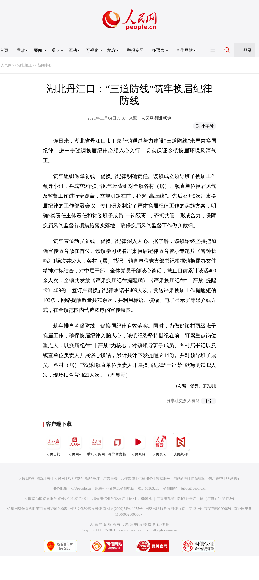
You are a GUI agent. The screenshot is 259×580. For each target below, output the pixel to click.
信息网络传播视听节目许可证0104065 (37, 509)
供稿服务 (145, 478)
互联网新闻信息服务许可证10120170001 (56, 499)
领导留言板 (117, 444)
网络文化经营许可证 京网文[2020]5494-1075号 (106, 509)
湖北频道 (24, 65)
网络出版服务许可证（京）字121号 (173, 509)
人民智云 (159, 444)
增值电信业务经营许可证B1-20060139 (122, 499)
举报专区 (135, 50)
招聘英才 (92, 478)
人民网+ (75, 444)
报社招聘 (75, 478)
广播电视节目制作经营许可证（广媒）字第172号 (195, 499)
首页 (4, 50)
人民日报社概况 (31, 478)
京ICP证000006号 (218, 509)
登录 (247, 50)
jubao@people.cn (193, 488)
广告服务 (110, 478)
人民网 (6, 65)
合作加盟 (128, 478)
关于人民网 (56, 478)
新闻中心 (45, 65)
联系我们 (233, 478)
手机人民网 (96, 444)
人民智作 (181, 444)
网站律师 (198, 478)
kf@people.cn (81, 488)
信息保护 (215, 478)
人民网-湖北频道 (156, 118)
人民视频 (138, 444)
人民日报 (53, 444)
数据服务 (163, 478)
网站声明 (181, 478)
